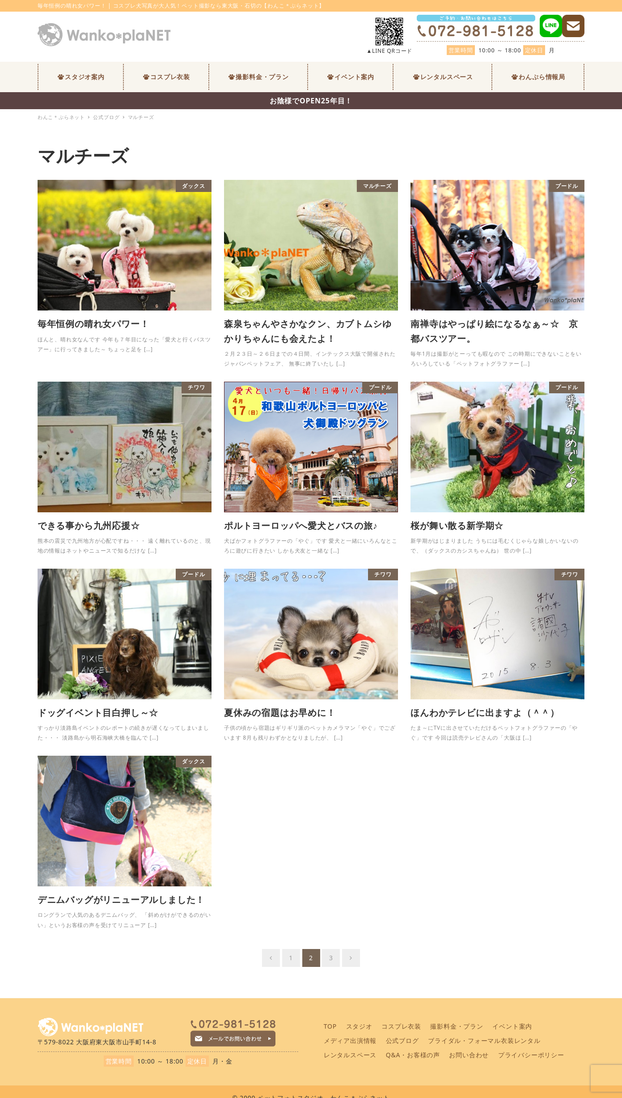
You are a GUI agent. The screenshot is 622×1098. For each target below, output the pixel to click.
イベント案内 (512, 1026)
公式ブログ (402, 1040)
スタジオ (359, 1026)
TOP (330, 1026)
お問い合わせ (469, 1055)
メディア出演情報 (350, 1040)
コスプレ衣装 (401, 1026)
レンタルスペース (350, 1055)
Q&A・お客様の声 (413, 1055)
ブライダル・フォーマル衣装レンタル (484, 1040)
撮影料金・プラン (456, 1026)
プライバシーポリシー (531, 1055)
